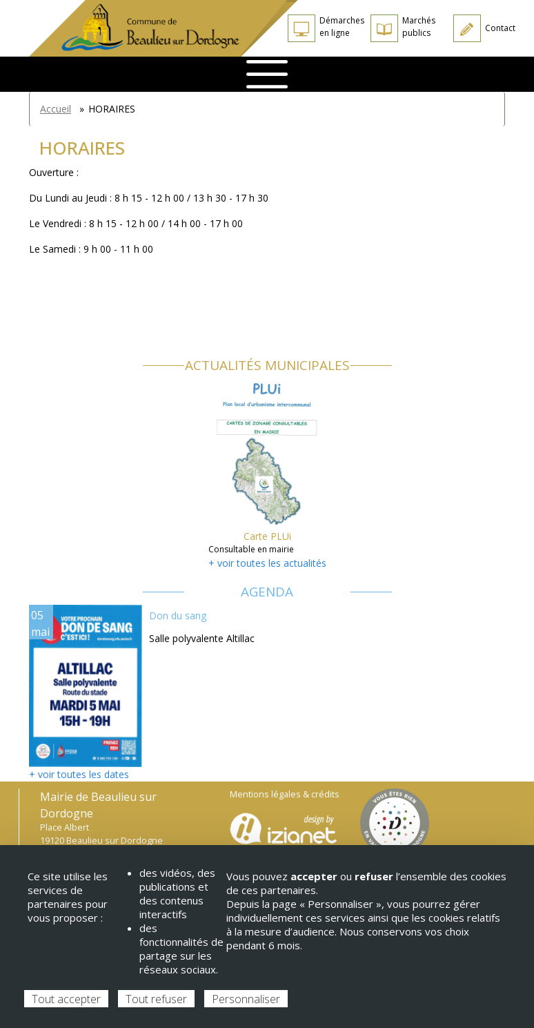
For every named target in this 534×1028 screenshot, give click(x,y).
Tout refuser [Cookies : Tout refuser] (156, 999)
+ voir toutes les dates (79, 774)
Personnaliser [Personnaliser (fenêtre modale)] (246, 999)
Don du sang (177, 615)
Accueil (55, 108)
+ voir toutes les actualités (267, 563)
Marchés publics (418, 26)
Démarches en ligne (341, 26)
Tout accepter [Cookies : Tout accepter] (66, 999)
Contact (500, 28)
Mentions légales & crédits (284, 794)
